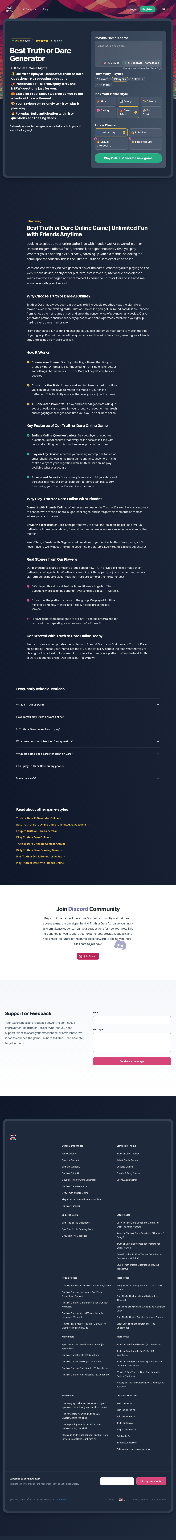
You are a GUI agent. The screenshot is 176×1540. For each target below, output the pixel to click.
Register (147, 9)
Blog (45, 9)
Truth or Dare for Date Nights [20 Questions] (85, 1368)
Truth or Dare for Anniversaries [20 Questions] (86, 1374)
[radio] (105, 101)
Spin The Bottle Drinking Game (77, 1229)
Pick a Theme (105, 125)
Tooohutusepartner (127, 1442)
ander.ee (61, 1499)
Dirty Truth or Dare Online (75, 1193)
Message (98, 1029)
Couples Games (125, 1166)
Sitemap (110, 1499)
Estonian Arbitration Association (134, 1449)
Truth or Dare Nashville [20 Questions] (82, 1361)
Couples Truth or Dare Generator (79, 1180)
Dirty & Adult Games (127, 1180)
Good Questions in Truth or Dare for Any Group (86, 1285)
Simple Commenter (126, 1429)
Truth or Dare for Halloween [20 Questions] (139, 1344)
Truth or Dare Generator (74, 1186)
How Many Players (109, 74)
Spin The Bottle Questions (76, 1222)
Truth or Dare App (71, 1206)
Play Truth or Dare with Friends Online (81, 1199)
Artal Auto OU (124, 1436)
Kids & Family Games (127, 1160)
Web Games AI (69, 1153)
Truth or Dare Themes (128, 1153)
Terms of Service (139, 1499)
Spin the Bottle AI (71, 1160)
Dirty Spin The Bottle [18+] (75, 1236)
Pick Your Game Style (111, 94)
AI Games (30, 9)
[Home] (9, 9)
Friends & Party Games (128, 1173)
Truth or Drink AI (70, 1173)
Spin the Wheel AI (71, 1166)
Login (133, 9)
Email (96, 1012)
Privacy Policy (159, 1499)
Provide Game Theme (111, 38)
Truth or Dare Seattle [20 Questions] (81, 1355)
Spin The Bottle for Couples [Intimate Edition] (140, 1317)
